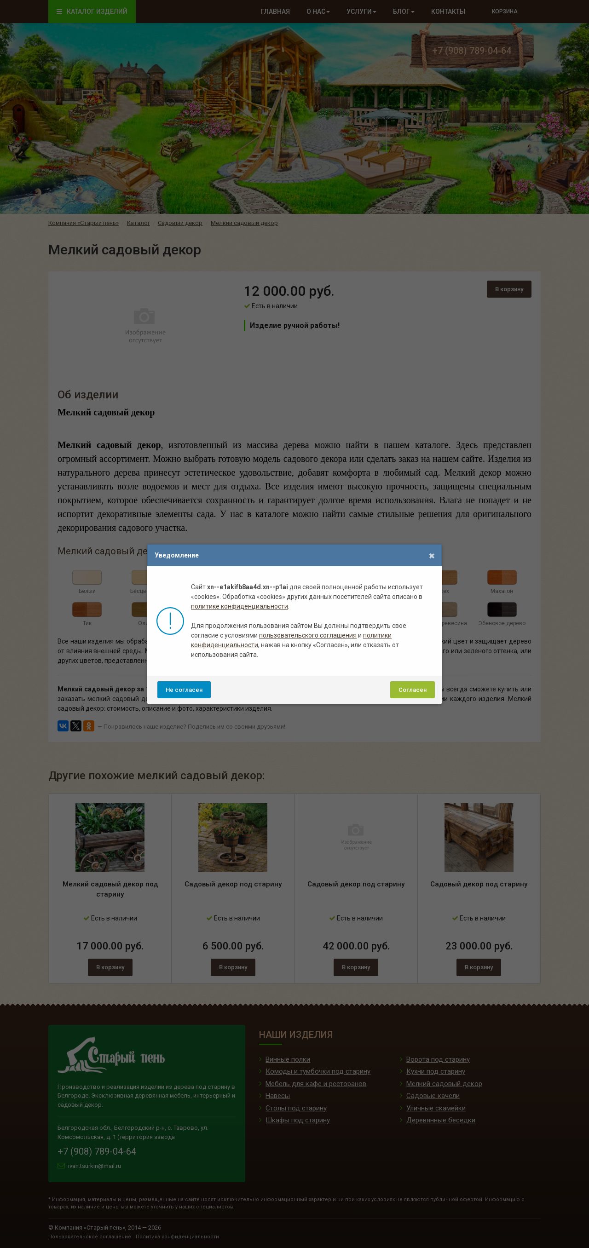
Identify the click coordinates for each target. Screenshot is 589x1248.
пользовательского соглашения (308, 635)
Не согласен (184, 689)
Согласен (412, 689)
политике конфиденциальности (239, 606)
